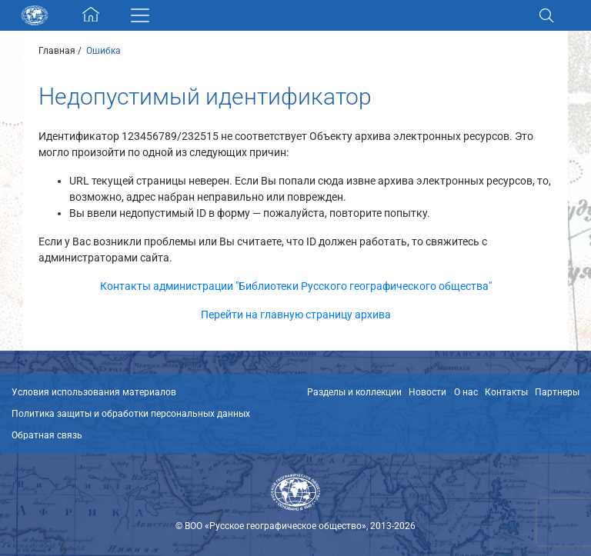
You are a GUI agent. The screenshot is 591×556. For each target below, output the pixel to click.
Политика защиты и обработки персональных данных (131, 413)
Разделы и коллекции (354, 392)
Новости (427, 392)
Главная (56, 50)
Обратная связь (47, 435)
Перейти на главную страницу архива (296, 314)
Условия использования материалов (94, 392)
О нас (466, 392)
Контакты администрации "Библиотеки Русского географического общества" (296, 286)
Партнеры (557, 392)
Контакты (506, 392)
